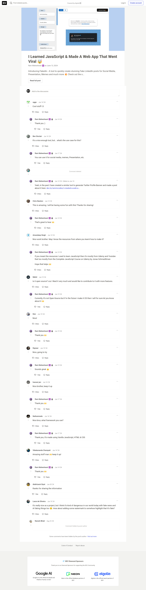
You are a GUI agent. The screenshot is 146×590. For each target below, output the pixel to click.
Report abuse (80, 545)
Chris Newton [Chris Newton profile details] (38, 201)
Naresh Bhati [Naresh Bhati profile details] (40, 521)
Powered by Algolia (74, 3)
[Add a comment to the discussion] (75, 92)
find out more (92, 536)
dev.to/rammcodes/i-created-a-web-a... (63, 188)
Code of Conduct (67, 545)
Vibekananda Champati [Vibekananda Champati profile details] (42, 450)
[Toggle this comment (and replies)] (28, 106)
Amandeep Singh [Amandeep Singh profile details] (39, 235)
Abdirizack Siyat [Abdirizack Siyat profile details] (39, 484)
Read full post (35, 81)
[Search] (11, 3)
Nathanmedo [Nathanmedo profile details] (38, 416)
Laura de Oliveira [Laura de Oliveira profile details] (39, 501)
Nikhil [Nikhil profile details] (35, 277)
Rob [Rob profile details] (34, 314)
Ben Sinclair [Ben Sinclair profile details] (37, 136)
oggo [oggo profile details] (35, 102)
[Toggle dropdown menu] (117, 101)
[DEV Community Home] (4, 3)
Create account (136, 3)
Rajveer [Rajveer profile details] (35, 348)
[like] (35, 112)
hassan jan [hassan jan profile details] (37, 382)
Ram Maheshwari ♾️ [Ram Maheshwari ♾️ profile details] (43, 119)
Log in (123, 3)
